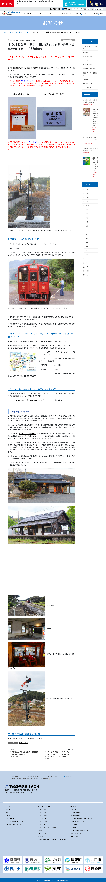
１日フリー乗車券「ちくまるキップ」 (16, 821)
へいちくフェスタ (43, 815)
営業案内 (8, 815)
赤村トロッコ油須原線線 (27, 434)
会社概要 (73, 809)
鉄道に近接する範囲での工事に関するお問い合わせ (30, 779)
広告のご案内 (53, 776)
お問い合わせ (70, 776)
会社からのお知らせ (89, 83)
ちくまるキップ (27, 81)
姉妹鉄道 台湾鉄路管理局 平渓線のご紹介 (82, 818)
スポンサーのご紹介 (33, 776)
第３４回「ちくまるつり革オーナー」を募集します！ (95, 164)
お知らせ (67, 9)
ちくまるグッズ (18, 400)
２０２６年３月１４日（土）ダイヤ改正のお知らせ (90, 139)
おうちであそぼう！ (44, 833)
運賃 (7, 812)
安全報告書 (74, 824)
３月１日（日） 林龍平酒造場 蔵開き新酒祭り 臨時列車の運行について (95, 117)
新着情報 (85, 52)
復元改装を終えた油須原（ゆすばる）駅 (27, 68)
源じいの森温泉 (27, 147)
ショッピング (42, 824)
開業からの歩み (75, 812)
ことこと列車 (87, 87)
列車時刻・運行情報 (89, 69)
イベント (85, 60)
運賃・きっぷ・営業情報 (90, 74)
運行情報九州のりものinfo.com (74, 3)
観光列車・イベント (44, 806)
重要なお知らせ (88, 56)
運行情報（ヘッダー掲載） (90, 47)
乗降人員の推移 (75, 815)
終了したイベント (67, 39)
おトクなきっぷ (10, 818)
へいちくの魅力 (43, 821)
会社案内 (15, 776)
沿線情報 (85, 79)
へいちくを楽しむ (43, 818)
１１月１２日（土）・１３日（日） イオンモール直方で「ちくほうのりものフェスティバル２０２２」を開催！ (59, 754)
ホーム (8, 806)
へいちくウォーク (43, 812)
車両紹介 (41, 830)
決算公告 (73, 827)
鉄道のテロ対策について (77, 821)
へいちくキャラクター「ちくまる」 (48, 827)
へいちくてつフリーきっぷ (14, 824)
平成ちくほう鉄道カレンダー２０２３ (38, 400)
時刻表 (8, 809)
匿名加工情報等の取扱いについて (80, 830)
